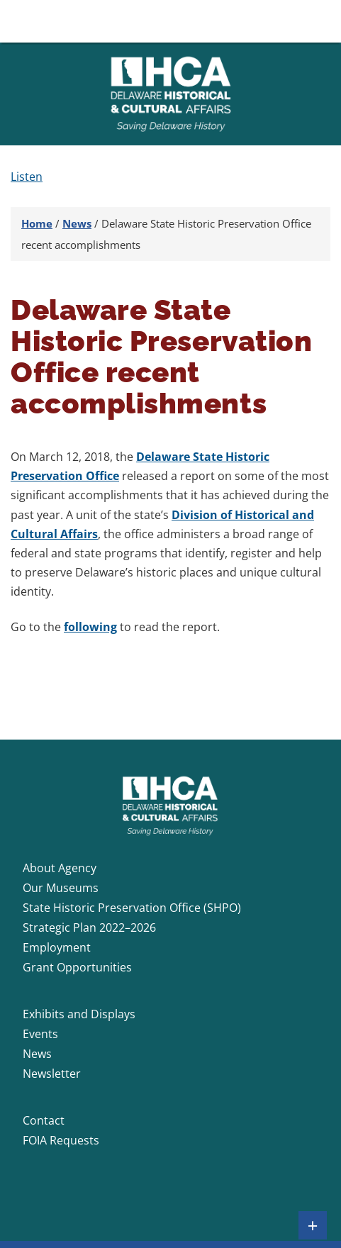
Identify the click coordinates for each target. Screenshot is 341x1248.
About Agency (59, 868)
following (90, 627)
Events (40, 1034)
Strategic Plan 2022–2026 (89, 927)
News (76, 223)
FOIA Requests (61, 1140)
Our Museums (61, 888)
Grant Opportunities (77, 967)
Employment (57, 947)
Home (36, 223)
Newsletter (52, 1073)
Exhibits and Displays (79, 1014)
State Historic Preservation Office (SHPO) (132, 907)
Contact (44, 1120)
